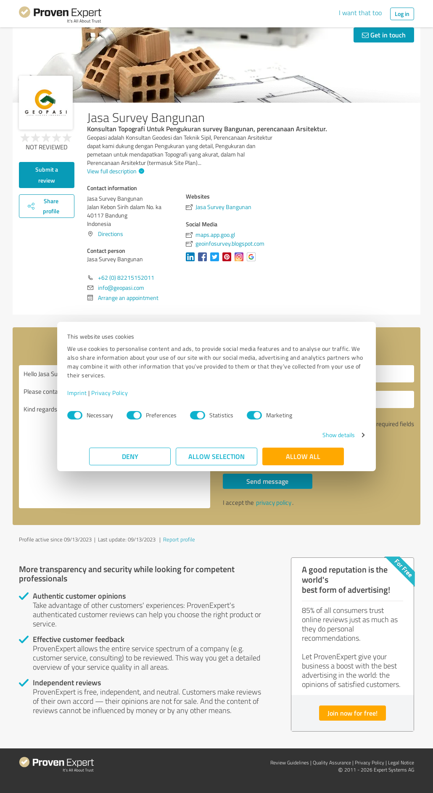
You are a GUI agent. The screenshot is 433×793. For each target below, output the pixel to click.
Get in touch (384, 35)
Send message (267, 481)
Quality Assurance (332, 762)
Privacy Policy (131, 393)
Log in (402, 14)
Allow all (303, 456)
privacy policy (273, 502)
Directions (110, 234)
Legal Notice (401, 762)
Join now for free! (352, 713)
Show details (317, 435)
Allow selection (216, 456)
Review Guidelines (289, 762)
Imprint (99, 393)
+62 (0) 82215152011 (126, 277)
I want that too (360, 12)
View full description (114, 171)
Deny (130, 456)
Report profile (179, 539)
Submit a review (46, 174)
